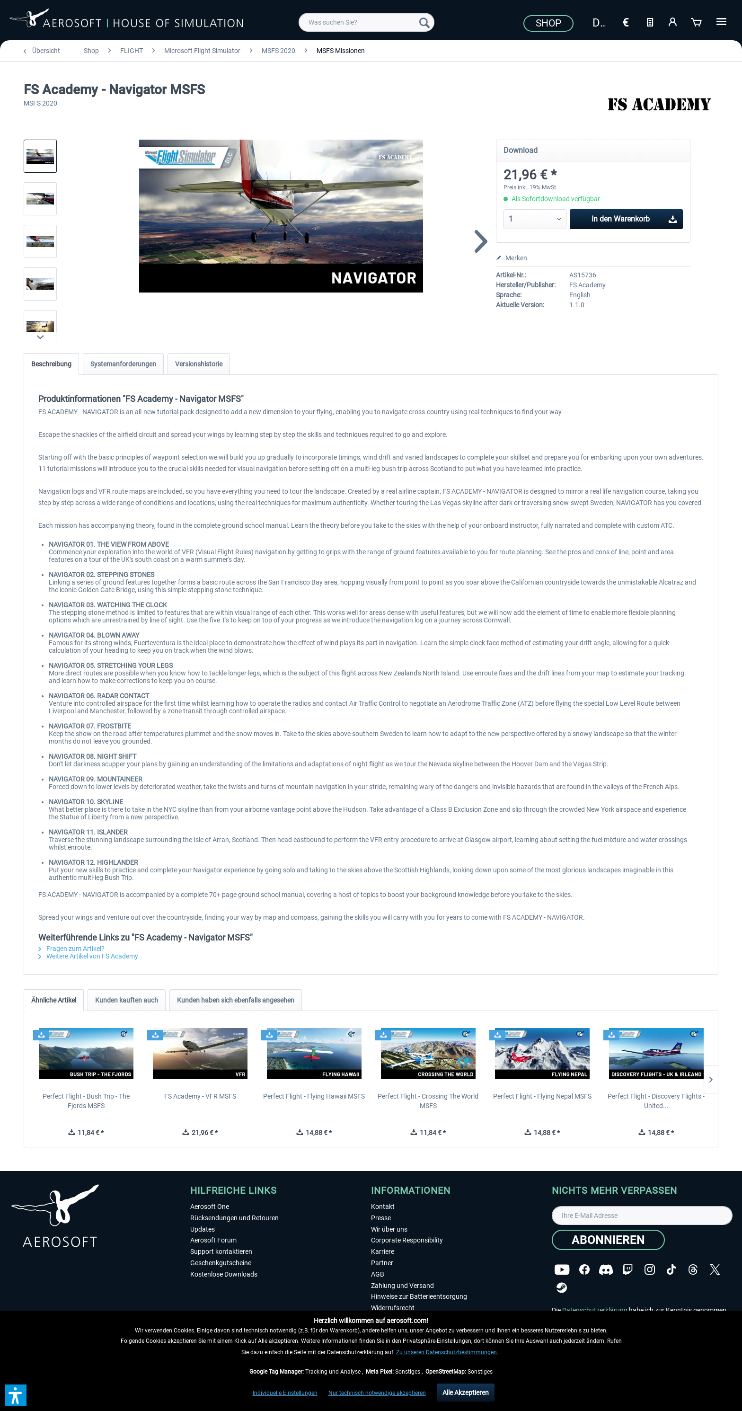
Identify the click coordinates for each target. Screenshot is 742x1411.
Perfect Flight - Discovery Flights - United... (656, 1100)
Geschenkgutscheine (220, 1263)
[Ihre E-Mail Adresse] (642, 1215)
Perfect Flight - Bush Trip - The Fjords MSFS (86, 1100)
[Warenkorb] (697, 21)
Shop (548, 23)
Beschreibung (51, 364)
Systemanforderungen (123, 364)
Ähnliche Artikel (53, 1000)
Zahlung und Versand (402, 1285)
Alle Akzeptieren (465, 1392)
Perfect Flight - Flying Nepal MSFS (542, 1096)
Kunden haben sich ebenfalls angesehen (235, 1000)
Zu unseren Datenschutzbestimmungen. (447, 1352)
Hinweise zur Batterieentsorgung (419, 1296)
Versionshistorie (198, 364)
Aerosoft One (209, 1206)
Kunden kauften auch (126, 1000)
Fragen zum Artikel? (71, 948)
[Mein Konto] (673, 21)
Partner (382, 1263)
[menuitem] (366, 22)
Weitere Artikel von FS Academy (88, 956)
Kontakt (383, 1206)
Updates (202, 1229)
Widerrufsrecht (393, 1308)
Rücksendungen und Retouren (234, 1218)
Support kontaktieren (221, 1251)
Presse (381, 1218)
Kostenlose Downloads (223, 1274)
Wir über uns (389, 1229)
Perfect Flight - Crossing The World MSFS (428, 1100)
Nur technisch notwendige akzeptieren (377, 1393)
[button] (15, 1395)
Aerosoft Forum (213, 1240)
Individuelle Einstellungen (285, 1393)
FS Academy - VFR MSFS (200, 1096)
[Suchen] (424, 22)
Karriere (382, 1251)
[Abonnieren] (608, 1240)
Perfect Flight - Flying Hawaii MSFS (314, 1096)
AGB (377, 1274)
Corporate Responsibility (407, 1240)
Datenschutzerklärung (594, 1310)
